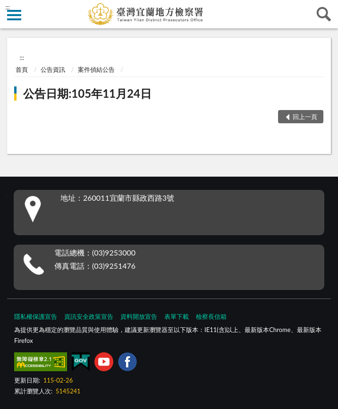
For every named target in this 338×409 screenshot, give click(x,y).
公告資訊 (53, 69)
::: (7, 7)
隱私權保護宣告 (35, 316)
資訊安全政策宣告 (88, 316)
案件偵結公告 (96, 69)
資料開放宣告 (138, 316)
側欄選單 (14, 15)
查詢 (324, 14)
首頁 (22, 69)
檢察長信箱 (211, 316)
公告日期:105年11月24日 (87, 93)
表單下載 (176, 316)
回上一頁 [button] (305, 116)
